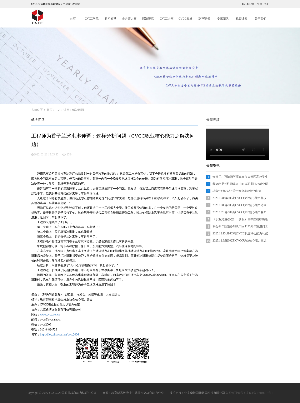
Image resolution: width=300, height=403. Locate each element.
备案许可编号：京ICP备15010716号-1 (249, 392)
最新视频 (213, 119)
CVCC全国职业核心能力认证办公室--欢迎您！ (56, 4)
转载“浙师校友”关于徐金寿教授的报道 (237, 191)
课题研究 (148, 18)
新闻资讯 (110, 18)
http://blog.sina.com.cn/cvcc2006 (59, 334)
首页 (73, 18)
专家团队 (223, 18)
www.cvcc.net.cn (50, 314)
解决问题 (78, 109)
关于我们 (260, 18)
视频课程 (242, 18)
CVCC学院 (92, 18)
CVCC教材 (185, 18)
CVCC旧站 (248, 4)
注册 (266, 4)
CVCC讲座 (167, 18)
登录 (259, 4)
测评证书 (204, 18)
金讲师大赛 (129, 18)
